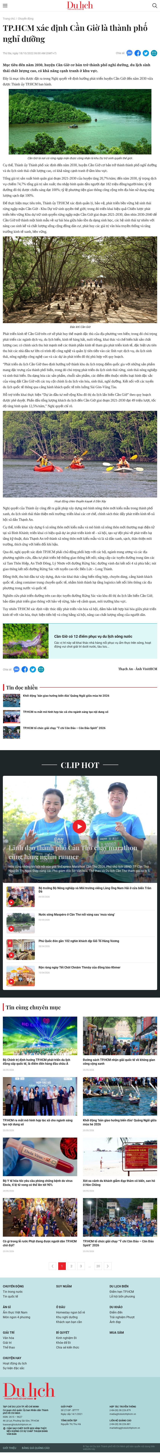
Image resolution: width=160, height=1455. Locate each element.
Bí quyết (62, 1334)
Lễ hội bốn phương (122, 1297)
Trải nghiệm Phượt (122, 1319)
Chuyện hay (12, 1360)
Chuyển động (25, 18)
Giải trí (8, 1334)
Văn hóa (8, 1340)
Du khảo (116, 1308)
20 (98, 1267)
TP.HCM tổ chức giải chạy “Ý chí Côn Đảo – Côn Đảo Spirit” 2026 (64, 728)
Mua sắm (117, 1334)
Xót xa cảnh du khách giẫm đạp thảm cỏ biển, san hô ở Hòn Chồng (119, 1183)
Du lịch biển (119, 1287)
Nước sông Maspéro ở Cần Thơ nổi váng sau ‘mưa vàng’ (77, 915)
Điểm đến (116, 1314)
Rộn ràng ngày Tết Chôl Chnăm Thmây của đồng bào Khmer (79, 967)
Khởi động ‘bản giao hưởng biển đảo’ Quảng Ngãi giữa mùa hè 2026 (66, 695)
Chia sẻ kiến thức (67, 1350)
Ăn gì (7, 1308)
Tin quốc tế (10, 1297)
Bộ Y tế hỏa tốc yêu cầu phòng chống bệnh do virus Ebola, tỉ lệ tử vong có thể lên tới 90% (37, 1183)
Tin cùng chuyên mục (34, 1007)
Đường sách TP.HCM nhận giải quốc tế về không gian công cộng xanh (119, 1062)
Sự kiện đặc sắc (13, 1371)
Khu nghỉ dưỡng (67, 1319)
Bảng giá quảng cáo (36, 1450)
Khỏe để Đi (63, 1345)
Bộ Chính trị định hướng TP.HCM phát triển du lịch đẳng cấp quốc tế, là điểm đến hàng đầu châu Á (36, 1062)
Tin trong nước (13, 1292)
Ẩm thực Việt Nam (15, 1314)
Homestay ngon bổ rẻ (70, 1314)
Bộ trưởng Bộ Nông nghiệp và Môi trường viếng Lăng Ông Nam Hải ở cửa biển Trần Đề (95, 890)
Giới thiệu (9, 1450)
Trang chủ (9, 18)
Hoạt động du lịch (15, 1366)
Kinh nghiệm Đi (66, 1340)
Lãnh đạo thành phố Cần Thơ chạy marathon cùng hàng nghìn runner (79, 852)
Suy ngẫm (64, 1287)
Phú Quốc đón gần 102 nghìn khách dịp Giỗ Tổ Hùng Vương (79, 941)
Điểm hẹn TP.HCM (122, 1292)
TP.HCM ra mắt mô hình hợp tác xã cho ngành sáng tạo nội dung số (65, 712)
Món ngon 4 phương (16, 1319)
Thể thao (9, 1350)
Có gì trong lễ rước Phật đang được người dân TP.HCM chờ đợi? (40, 1244)
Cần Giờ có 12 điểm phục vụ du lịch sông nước (93, 636)
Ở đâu (60, 1308)
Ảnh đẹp (115, 1323)
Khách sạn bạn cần (69, 1323)
